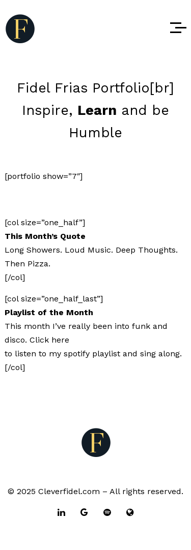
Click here (49, 340)
